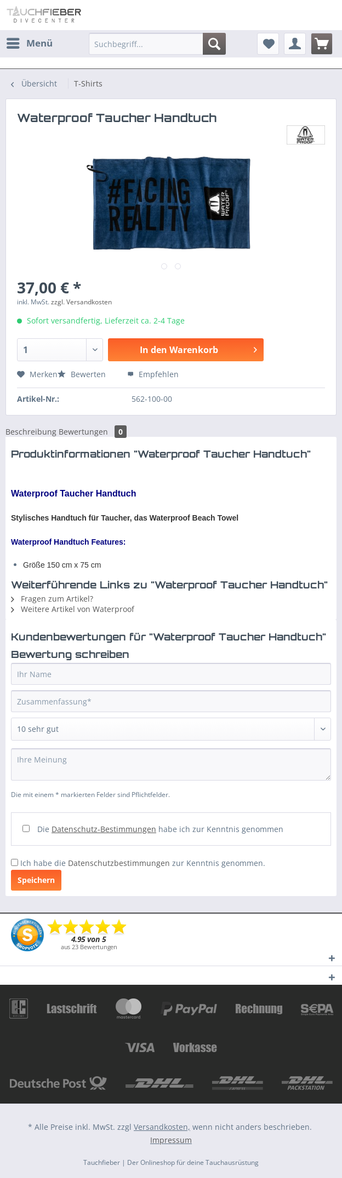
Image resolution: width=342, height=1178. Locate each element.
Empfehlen (153, 374)
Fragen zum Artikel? (52, 598)
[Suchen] (214, 44)
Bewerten (83, 374)
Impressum (171, 1140)
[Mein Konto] (295, 44)
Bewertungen (93, 431)
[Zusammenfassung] (171, 701)
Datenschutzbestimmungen (119, 863)
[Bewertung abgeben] (171, 729)
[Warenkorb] (322, 44)
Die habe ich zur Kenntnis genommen (160, 829)
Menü (30, 41)
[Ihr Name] (171, 674)
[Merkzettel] (268, 44)
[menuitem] (29, 43)
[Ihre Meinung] (171, 764)
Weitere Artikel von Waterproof (72, 609)
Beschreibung (30, 431)
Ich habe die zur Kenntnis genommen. (142, 863)
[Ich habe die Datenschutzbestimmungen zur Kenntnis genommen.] (14, 862)
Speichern (36, 880)
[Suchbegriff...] (157, 44)
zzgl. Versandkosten (81, 302)
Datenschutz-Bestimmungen (104, 829)
